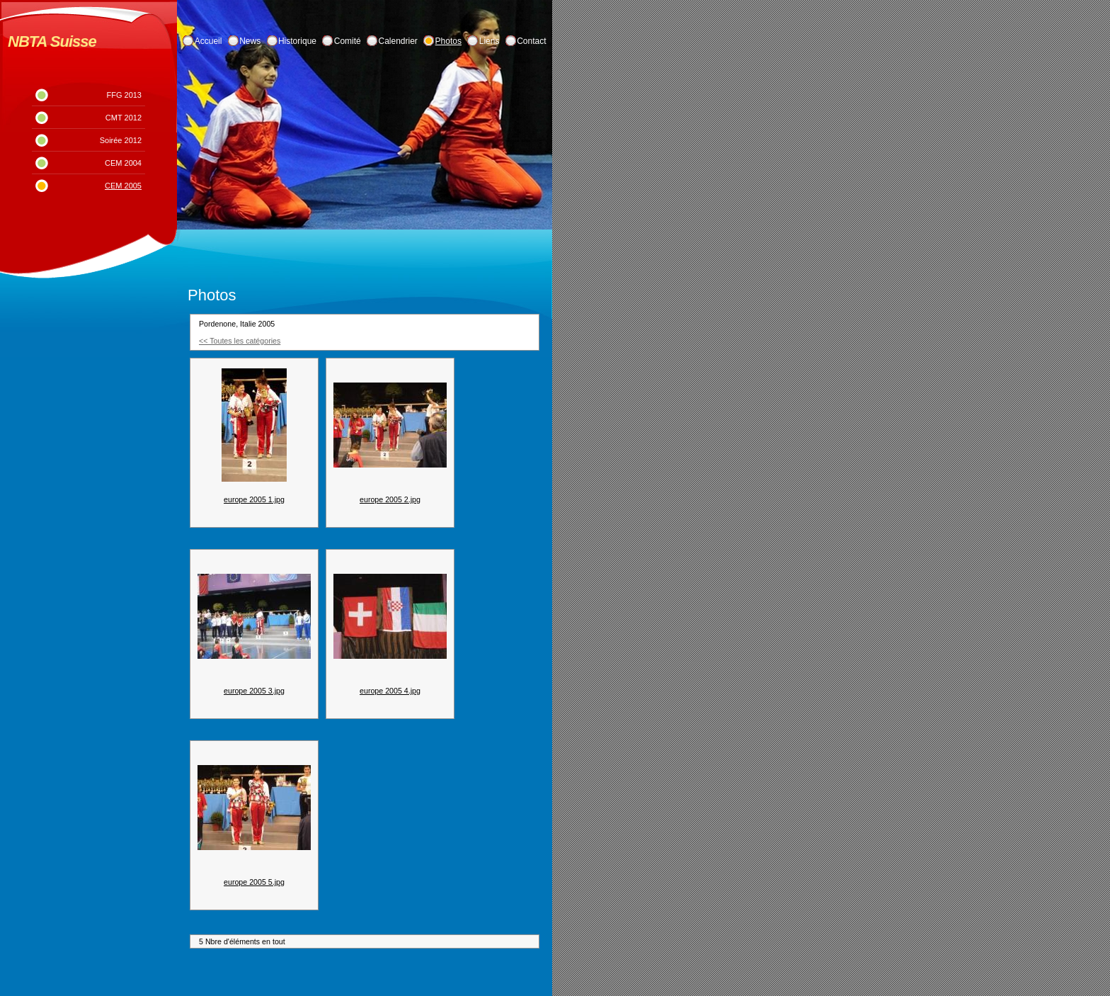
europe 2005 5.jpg (254, 882)
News (250, 41)
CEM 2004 (123, 163)
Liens (489, 41)
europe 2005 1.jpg (254, 499)
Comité (347, 41)
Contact (531, 41)
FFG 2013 (124, 95)
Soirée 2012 (121, 140)
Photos (448, 41)
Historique (297, 41)
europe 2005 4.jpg (390, 690)
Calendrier (398, 41)
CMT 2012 (123, 117)
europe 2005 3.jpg (254, 690)
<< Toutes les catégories (239, 340)
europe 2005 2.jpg (390, 499)
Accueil (208, 41)
